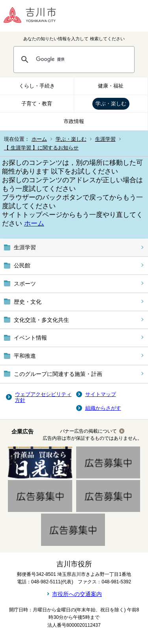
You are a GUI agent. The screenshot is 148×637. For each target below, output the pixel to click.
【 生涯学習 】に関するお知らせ (41, 148)
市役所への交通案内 (77, 594)
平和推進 (25, 356)
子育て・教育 (36, 103)
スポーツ (25, 283)
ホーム (39, 139)
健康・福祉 (111, 86)
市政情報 (74, 121)
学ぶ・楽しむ (111, 103)
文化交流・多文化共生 (41, 320)
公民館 (22, 265)
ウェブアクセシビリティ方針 (43, 397)
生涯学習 (105, 139)
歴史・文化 (27, 302)
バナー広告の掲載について (88, 431)
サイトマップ (100, 394)
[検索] (81, 59)
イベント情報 (30, 337)
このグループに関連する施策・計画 (58, 374)
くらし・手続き (37, 86)
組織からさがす (103, 408)
